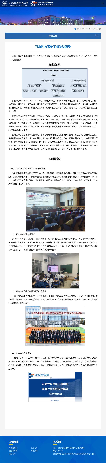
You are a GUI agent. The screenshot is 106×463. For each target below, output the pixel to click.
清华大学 (12, 454)
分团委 (98, 29)
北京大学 (34, 448)
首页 (78, 29)
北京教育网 (13, 451)
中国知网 (34, 451)
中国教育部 (13, 448)
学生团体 (92, 29)
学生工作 (84, 29)
